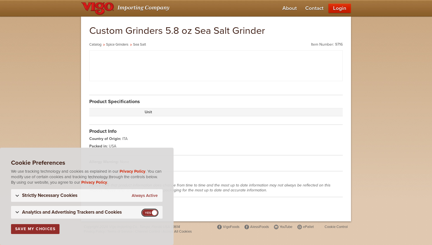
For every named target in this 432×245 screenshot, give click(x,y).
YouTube (286, 227)
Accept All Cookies (177, 231)
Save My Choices (35, 229)
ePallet (308, 227)
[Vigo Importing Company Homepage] (126, 8)
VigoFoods (231, 227)
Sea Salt (139, 44)
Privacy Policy (132, 171)
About (289, 8)
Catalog (95, 44)
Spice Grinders (117, 44)
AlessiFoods (259, 227)
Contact (314, 8)
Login (339, 8)
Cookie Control (336, 227)
